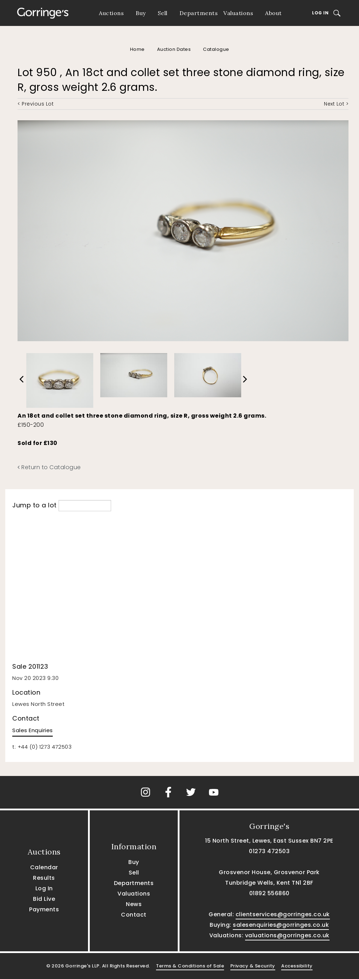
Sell (163, 12)
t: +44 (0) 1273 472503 (42, 746)
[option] (60, 379)
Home (137, 49)
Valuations (238, 12)
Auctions (111, 12)
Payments (44, 909)
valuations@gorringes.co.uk (287, 935)
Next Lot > (336, 103)
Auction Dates (174, 49)
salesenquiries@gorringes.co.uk (281, 925)
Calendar (44, 867)
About (273, 12)
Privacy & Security (252, 966)
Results (44, 878)
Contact (134, 915)
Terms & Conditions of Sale (190, 966)
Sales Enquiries (32, 730)
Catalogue (216, 49)
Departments (199, 12)
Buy (141, 12)
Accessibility (297, 966)
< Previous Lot (36, 103)
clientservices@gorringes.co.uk (283, 914)
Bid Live (44, 899)
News (134, 904)
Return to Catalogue (49, 467)
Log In (320, 13)
